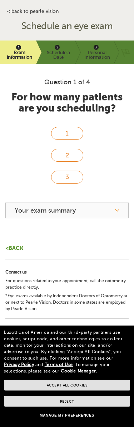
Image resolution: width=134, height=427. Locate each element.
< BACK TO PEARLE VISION (33, 11)
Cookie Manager (78, 371)
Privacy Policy (19, 364)
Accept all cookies (67, 385)
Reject (67, 401)
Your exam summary (45, 210)
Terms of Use (59, 364)
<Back (14, 248)
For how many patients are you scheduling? (67, 102)
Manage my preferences (67, 415)
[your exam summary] (67, 210)
